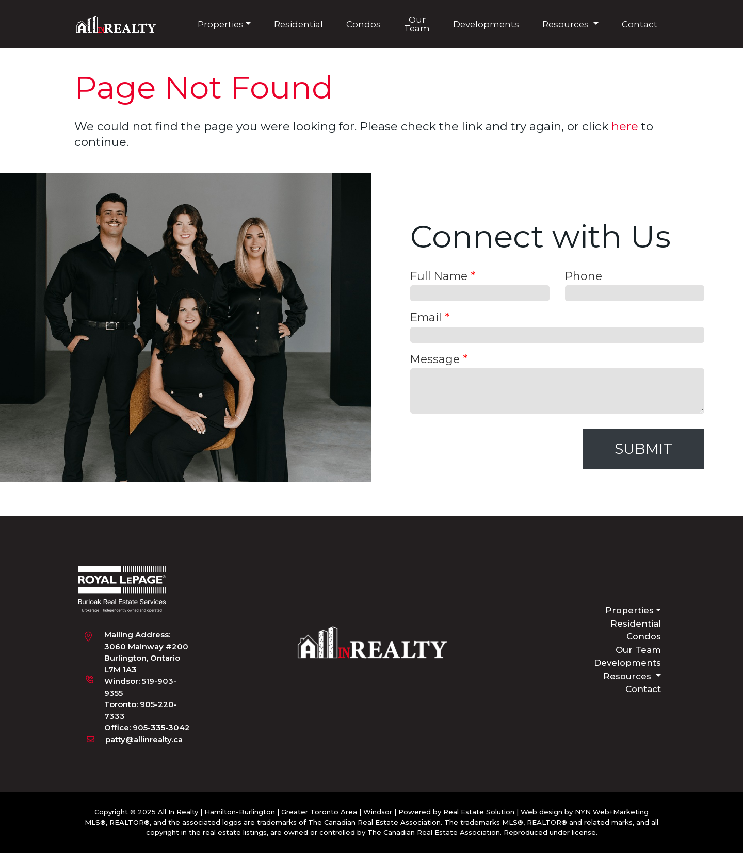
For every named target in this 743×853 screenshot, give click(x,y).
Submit (643, 448)
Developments (486, 24)
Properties (221, 24)
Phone (583, 276)
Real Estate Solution (478, 812)
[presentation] (488, 449)
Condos (363, 24)
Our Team (417, 24)
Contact (639, 24)
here (624, 126)
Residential (298, 24)
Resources (566, 24)
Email (429, 317)
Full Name (442, 276)
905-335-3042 (161, 727)
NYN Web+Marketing (612, 812)
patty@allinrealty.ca (144, 739)
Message (438, 358)
